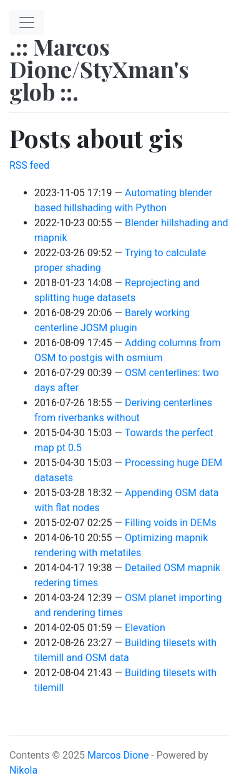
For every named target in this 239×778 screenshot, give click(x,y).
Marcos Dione (118, 755)
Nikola (23, 770)
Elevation (145, 628)
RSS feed (29, 165)
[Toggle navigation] (26, 22)
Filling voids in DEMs (171, 523)
